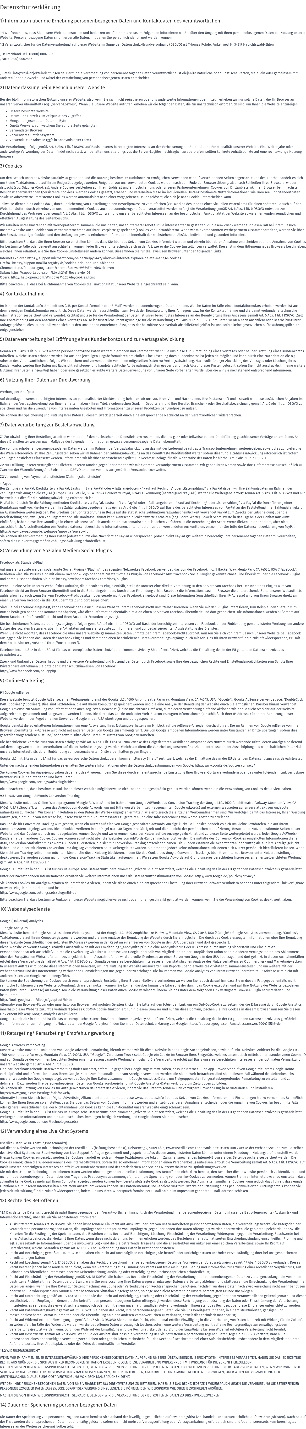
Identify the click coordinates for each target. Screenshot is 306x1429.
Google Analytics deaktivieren (54, 1014)
